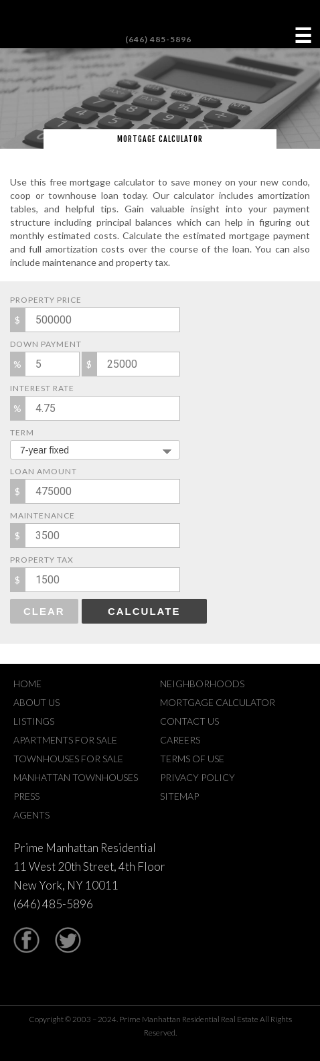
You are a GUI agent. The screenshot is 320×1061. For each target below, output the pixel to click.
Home (27, 683)
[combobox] (95, 449)
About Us (36, 702)
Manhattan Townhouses (75, 777)
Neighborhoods (202, 683)
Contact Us (189, 721)
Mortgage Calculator (217, 702)
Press (26, 796)
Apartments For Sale (65, 740)
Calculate (144, 611)
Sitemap (179, 796)
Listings (33, 721)
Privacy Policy (197, 777)
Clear (44, 611)
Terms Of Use (192, 758)
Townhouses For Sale (68, 758)
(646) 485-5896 (158, 39)
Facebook (26, 940)
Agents (31, 815)
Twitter (68, 940)
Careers (180, 740)
